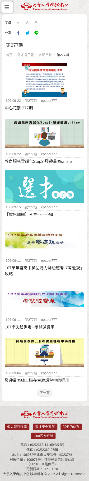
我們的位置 (71, 427)
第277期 (63, 55)
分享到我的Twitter (27, 33)
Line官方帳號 (43, 436)
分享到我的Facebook (18, 33)
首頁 (9, 55)
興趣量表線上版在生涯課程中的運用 (37, 380)
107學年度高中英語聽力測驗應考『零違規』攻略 (44, 271)
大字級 (36, 23)
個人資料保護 (17, 427)
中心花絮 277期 (19, 108)
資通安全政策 (45, 427)
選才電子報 (25, 55)
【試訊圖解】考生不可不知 (29, 214)
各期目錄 (45, 55)
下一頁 (45, 393)
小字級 (18, 23)
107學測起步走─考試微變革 (30, 327)
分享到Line (36, 33)
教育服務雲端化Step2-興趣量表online (38, 161)
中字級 (27, 23)
